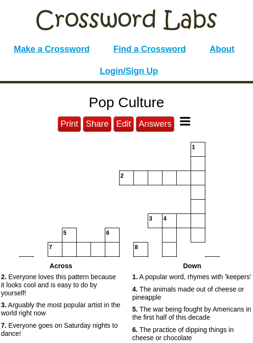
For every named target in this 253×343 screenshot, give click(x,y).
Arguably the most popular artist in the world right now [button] (61, 309)
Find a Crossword (149, 49)
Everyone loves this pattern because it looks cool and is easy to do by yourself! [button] (58, 285)
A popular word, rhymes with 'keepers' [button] (192, 277)
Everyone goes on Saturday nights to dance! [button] (59, 329)
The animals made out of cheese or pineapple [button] (188, 293)
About (222, 49)
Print (69, 124)
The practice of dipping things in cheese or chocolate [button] (183, 334)
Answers (155, 124)
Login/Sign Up (129, 71)
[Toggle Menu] (185, 121)
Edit (123, 124)
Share (97, 124)
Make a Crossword (52, 49)
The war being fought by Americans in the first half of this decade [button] (192, 313)
